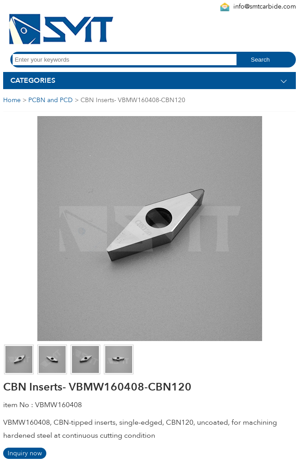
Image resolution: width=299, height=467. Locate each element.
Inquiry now (25, 453)
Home (12, 100)
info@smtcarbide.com (264, 6)
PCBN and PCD (50, 100)
